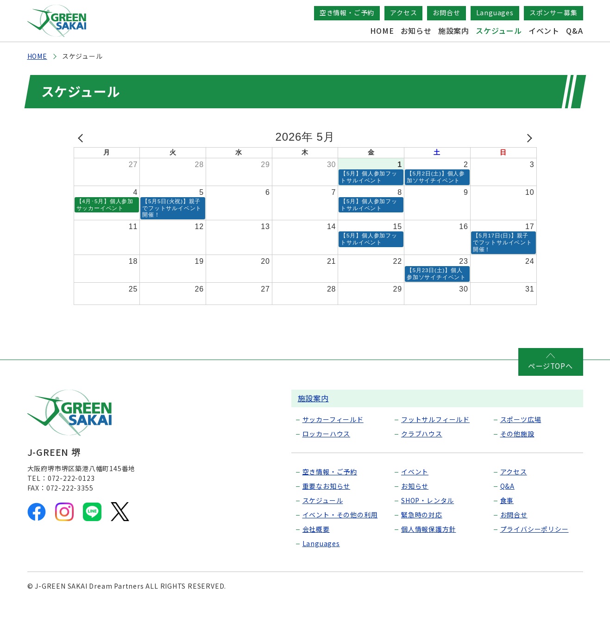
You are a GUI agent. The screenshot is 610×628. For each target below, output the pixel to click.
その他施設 (517, 456)
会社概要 (316, 552)
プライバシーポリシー (534, 552)
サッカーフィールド (333, 442)
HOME (382, 30)
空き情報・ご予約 (347, 12)
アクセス (403, 12)
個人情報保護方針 (428, 552)
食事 (507, 523)
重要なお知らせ (326, 509)
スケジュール (499, 30)
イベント (544, 30)
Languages (495, 12)
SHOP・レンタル (427, 523)
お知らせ (416, 30)
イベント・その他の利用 (340, 537)
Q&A (574, 30)
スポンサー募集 (553, 12)
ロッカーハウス (326, 456)
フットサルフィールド (435, 442)
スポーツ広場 (520, 442)
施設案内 (453, 30)
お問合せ (446, 12)
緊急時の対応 (421, 537)
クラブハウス (421, 456)
